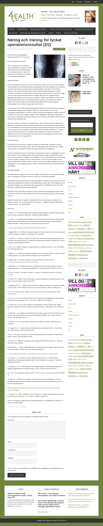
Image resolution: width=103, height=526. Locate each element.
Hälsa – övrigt (72, 189)
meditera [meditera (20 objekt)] (79, 244)
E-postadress (12, 453)
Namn (10, 445)
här (29, 60)
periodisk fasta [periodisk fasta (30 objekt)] (88, 251)
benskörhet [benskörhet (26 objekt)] (76, 228)
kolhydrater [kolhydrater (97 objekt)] (89, 242)
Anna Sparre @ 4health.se (75, 502)
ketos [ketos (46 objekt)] (74, 242)
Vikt (69, 215)
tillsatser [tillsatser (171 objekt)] (72, 258)
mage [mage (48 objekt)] (75, 244)
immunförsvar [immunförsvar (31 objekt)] (77, 239)
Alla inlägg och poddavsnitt (80, 115)
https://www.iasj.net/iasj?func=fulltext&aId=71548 (23, 265)
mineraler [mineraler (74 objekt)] (89, 248)
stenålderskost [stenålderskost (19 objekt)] (76, 254)
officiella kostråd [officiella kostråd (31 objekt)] (72, 251)
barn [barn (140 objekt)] (70, 228)
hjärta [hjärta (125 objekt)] (81, 235)
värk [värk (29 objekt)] (78, 261)
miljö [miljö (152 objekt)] (83, 248)
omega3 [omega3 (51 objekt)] (80, 251)
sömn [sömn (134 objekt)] (89, 254)
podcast (70, 204)
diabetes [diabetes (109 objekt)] (81, 232)
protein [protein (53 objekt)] (70, 254)
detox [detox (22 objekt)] (76, 232)
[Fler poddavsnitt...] (43, 515)
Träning (70, 211)
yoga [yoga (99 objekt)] (81, 261)
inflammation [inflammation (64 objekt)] (86, 239)
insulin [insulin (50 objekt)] (70, 242)
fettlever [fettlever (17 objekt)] (92, 232)
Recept (70, 208)
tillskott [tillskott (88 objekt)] (80, 258)
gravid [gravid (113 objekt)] (75, 235)
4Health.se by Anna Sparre (22, 16)
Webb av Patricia (62, 523)
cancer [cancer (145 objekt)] (87, 228)
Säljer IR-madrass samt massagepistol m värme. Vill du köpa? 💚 (89, 82)
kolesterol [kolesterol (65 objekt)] (80, 242)
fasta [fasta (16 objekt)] (86, 232)
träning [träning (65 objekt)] (85, 258)
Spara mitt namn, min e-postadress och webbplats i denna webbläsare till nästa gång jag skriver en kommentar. (35, 472)
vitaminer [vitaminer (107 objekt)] (72, 261)
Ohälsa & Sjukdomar (20, 410)
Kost (69, 193)
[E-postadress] (82, 128)
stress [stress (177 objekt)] (83, 254)
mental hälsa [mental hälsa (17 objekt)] (84, 244)
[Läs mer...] (44, 20)
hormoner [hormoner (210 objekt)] (89, 235)
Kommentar (11, 423)
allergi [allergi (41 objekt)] (70, 225)
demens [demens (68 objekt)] (71, 232)
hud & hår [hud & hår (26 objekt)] (70, 239)
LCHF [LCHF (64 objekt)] (70, 244)
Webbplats (11, 461)
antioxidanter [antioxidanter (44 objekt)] (76, 225)
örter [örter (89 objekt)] (86, 261)
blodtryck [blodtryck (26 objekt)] (81, 228)
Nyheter (70, 197)
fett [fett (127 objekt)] (89, 232)
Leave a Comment (59, 52)
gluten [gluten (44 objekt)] (70, 236)
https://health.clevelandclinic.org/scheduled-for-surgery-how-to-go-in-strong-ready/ (34, 357)
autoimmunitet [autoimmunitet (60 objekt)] (86, 225)
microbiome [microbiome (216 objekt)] (74, 248)
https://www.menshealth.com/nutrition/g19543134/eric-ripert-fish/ (28, 231)
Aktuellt (70, 185)
